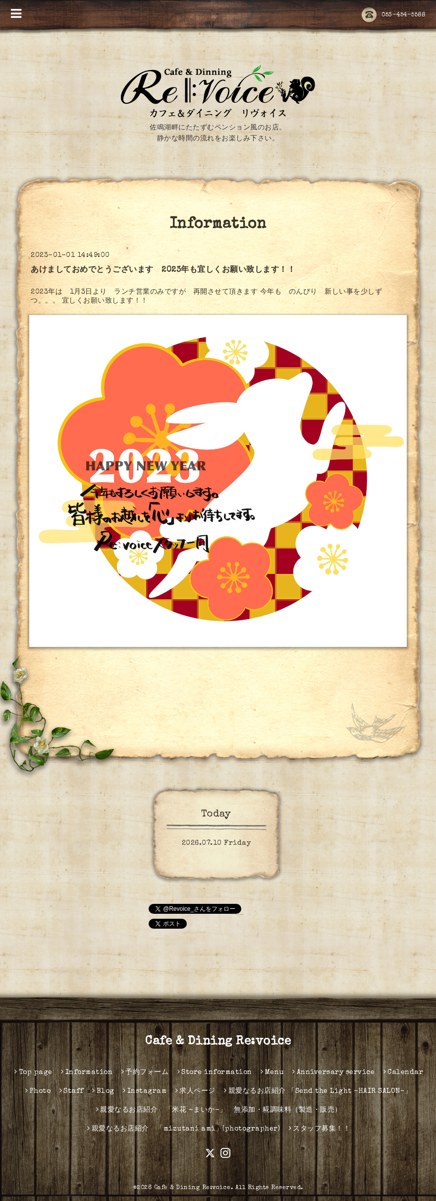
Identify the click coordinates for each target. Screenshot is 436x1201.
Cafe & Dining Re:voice (218, 1042)
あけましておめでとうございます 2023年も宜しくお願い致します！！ (163, 270)
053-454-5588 (393, 15)
